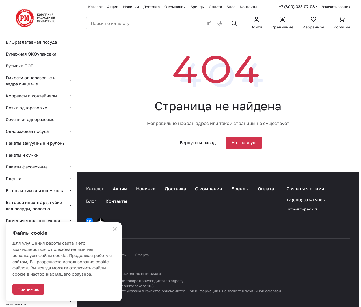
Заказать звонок (335, 7)
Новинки (146, 189)
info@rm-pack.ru (302, 209)
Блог (91, 201)
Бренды (240, 189)
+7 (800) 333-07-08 (297, 6)
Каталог (95, 189)
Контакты (116, 201)
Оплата (266, 189)
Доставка (175, 189)
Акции (120, 189)
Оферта (142, 255)
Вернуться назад (198, 142)
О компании (208, 189)
